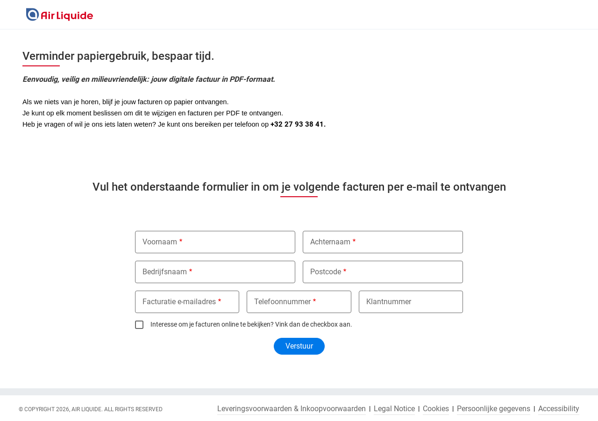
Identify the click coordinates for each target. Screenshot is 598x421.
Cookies (436, 409)
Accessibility (558, 409)
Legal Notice (394, 409)
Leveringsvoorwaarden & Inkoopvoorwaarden (291, 409)
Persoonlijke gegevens (493, 409)
